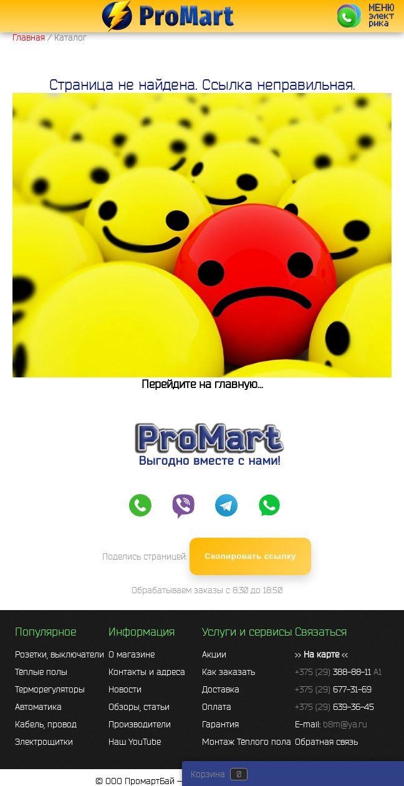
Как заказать (228, 672)
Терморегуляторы (50, 689)
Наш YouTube (134, 742)
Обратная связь (326, 742)
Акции (214, 654)
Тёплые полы (41, 672)
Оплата (216, 707)
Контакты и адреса (146, 672)
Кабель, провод (46, 724)
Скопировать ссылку (250, 556)
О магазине (131, 654)
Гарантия (220, 724)
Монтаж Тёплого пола (246, 742)
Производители (139, 724)
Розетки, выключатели (59, 654)
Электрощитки (44, 742)
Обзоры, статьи (139, 707)
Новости (125, 689)
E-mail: (331, 724)
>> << (321, 654)
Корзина (208, 774)
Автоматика (38, 707)
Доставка (220, 689)
